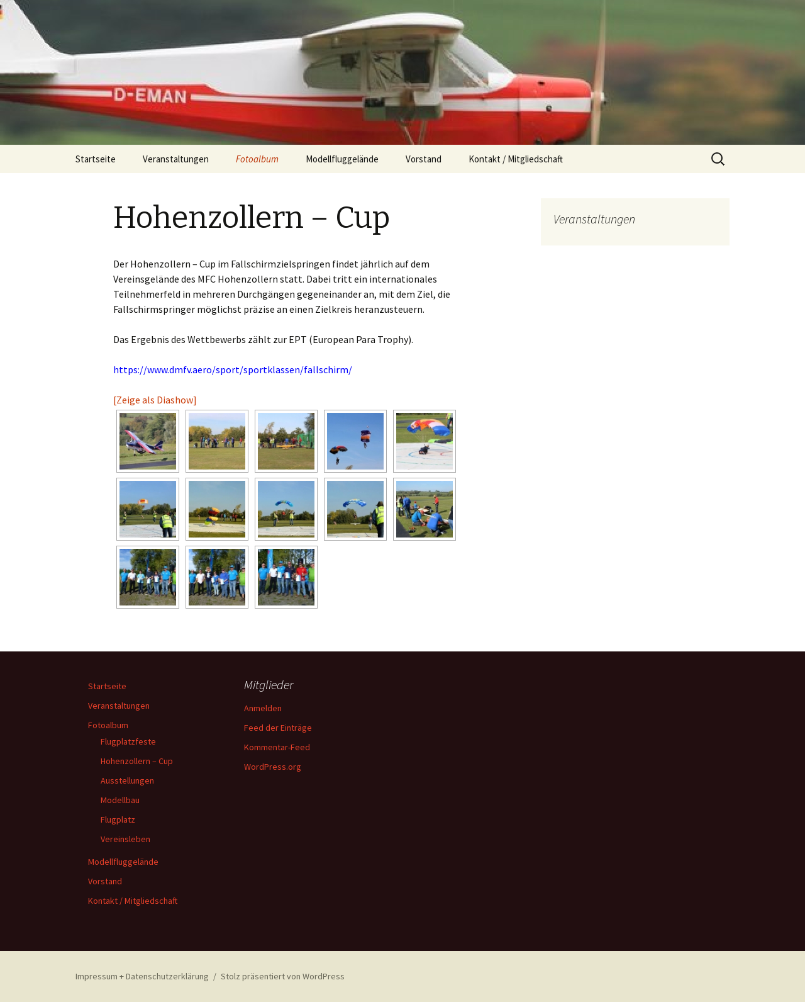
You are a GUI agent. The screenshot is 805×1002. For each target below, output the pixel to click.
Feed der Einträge (278, 727)
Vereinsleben (125, 839)
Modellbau (120, 800)
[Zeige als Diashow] (155, 399)
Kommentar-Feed (277, 747)
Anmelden (263, 708)
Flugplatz (118, 819)
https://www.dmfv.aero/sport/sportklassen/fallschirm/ (232, 369)
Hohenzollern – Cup (137, 761)
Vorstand (423, 159)
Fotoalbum (257, 159)
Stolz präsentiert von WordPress (283, 976)
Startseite (95, 159)
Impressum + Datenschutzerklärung (142, 976)
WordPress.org (272, 766)
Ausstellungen (127, 780)
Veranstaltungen (176, 159)
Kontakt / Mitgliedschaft (516, 159)
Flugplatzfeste (128, 741)
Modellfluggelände (342, 159)
